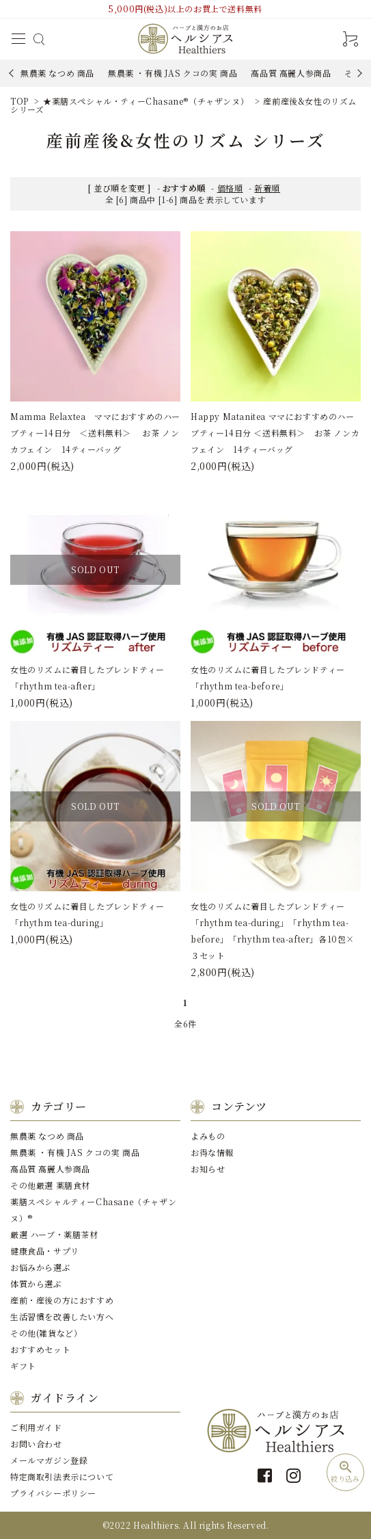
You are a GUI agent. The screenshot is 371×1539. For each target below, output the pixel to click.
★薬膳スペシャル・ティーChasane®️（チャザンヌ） (146, 101)
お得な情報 (212, 1152)
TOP (19, 101)
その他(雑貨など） (46, 1333)
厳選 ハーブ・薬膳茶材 (54, 1234)
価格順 (230, 188)
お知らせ (208, 1168)
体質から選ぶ (36, 1283)
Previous (12, 73)
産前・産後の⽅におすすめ (61, 1300)
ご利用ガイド (36, 1427)
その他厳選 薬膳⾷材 (50, 1185)
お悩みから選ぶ (40, 1267)
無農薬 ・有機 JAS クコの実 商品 (172, 73)
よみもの (208, 1136)
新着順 (267, 188)
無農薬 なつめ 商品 (57, 73)
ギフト (23, 1365)
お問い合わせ (36, 1443)
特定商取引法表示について (61, 1476)
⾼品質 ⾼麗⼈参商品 (291, 73)
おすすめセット (40, 1349)
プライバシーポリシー (53, 1493)
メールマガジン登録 (48, 1460)
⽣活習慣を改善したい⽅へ (61, 1316)
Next (357, 73)
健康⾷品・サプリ (44, 1251)
